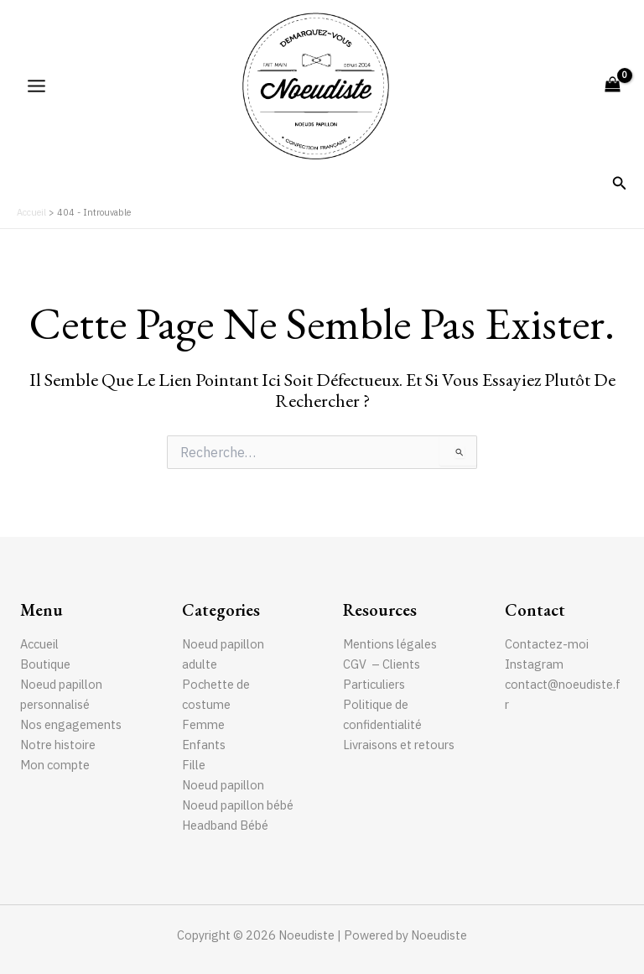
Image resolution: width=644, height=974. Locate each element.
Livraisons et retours (398, 745)
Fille (193, 765)
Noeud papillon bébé (237, 805)
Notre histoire (58, 745)
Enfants (204, 745)
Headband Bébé (225, 825)
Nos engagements (71, 724)
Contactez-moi (547, 644)
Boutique (45, 664)
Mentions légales (390, 644)
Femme (203, 724)
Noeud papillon (223, 785)
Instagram (534, 664)
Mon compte (55, 765)
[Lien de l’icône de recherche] (619, 184)
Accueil (39, 644)
